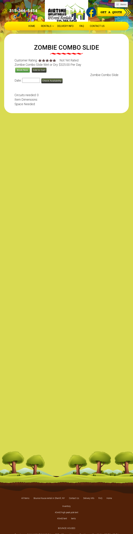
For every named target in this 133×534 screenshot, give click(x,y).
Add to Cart (39, 70)
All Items (25, 498)
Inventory (66, 506)
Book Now (22, 70)
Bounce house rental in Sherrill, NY (49, 498)
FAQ (81, 26)
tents (73, 518)
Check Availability (51, 80)
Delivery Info (65, 26)
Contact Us (97, 26)
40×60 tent (62, 518)
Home (31, 26)
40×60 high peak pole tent (66, 512)
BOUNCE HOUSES (66, 528)
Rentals (46, 26)
